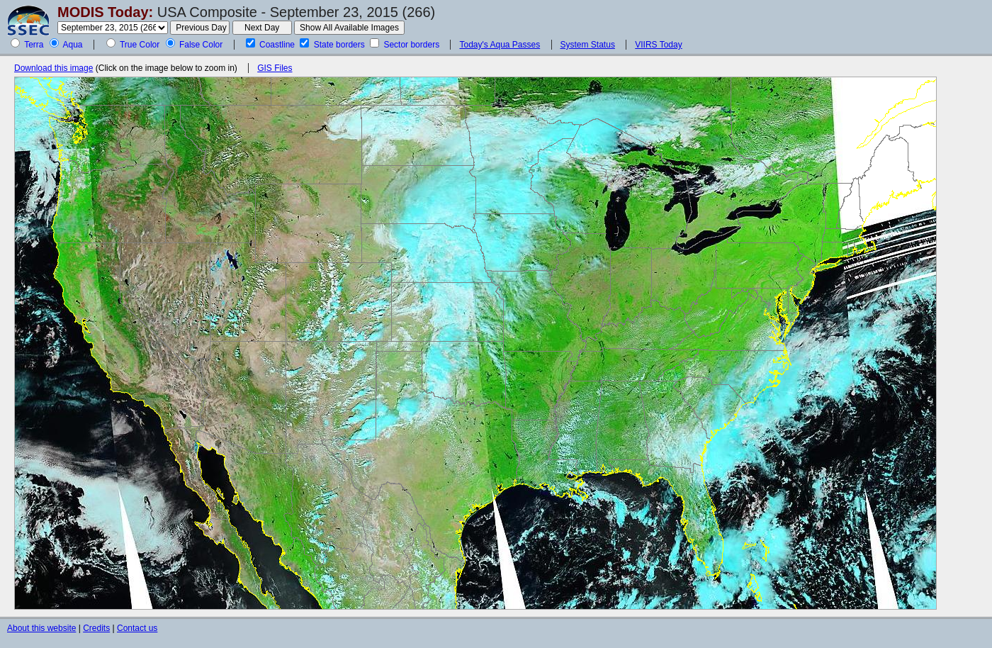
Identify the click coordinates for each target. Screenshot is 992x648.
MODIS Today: (105, 12)
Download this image (53, 68)
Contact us (137, 628)
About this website (41, 628)
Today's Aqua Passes (499, 45)
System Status (587, 45)
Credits (96, 628)
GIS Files (274, 68)
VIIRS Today (658, 45)
